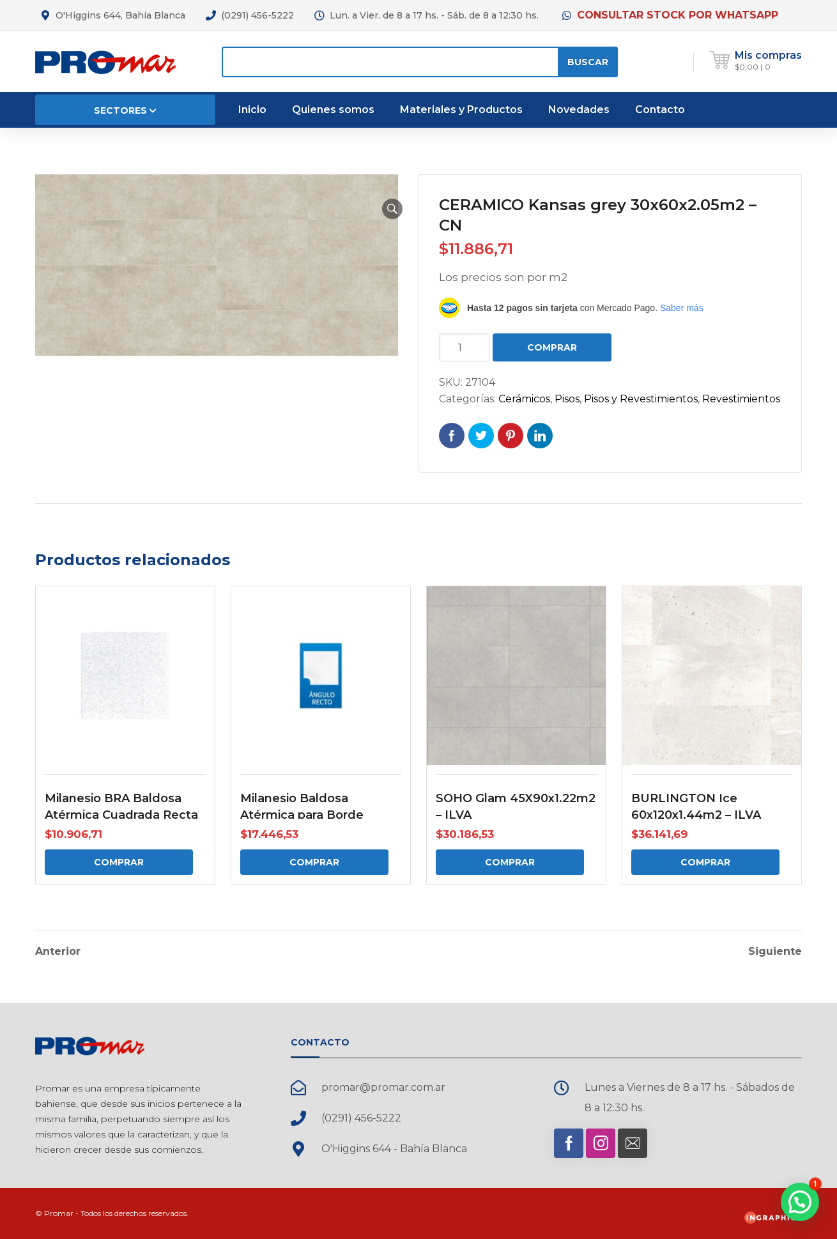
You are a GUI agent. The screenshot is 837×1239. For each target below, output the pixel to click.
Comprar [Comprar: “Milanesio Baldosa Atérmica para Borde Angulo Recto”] (314, 862)
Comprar (552, 347)
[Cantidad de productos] (464, 347)
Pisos (567, 399)
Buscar (587, 62)
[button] (392, 209)
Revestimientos (741, 399)
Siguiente (775, 951)
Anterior (58, 951)
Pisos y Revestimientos (641, 399)
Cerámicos (524, 399)
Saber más (681, 308)
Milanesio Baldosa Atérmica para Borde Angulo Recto (302, 815)
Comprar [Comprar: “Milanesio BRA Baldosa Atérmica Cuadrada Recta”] (119, 862)
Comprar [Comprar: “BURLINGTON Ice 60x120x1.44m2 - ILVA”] (705, 862)
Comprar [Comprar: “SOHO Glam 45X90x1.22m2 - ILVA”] (510, 862)
